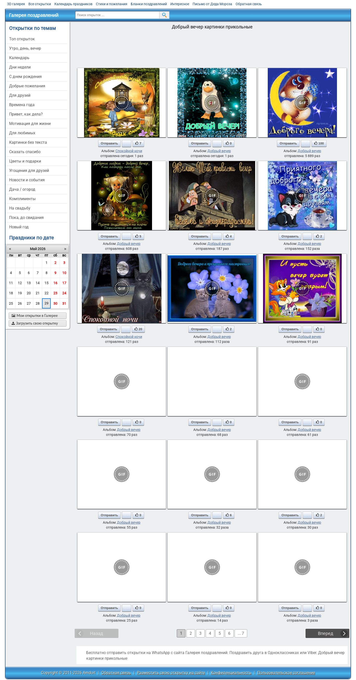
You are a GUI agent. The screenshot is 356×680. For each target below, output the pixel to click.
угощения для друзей (29, 170)
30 (55, 303)
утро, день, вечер (25, 48)
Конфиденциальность (231, 672)
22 (46, 293)
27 (29, 303)
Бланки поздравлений (149, 4)
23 (55, 293)
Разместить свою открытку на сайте (171, 672)
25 (11, 303)
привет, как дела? (26, 114)
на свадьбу (19, 208)
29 (46, 303)
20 (29, 293)
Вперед (325, 633)
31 (64, 303)
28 (38, 303)
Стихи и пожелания (111, 4)
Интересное (179, 4)
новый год (19, 227)
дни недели (20, 67)
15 (46, 283)
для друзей (19, 95)
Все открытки (39, 4)
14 (38, 283)
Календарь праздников (73, 4)
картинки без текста (28, 142)
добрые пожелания (27, 86)
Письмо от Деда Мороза (212, 4)
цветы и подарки (25, 161)
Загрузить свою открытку (35, 323)
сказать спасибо (25, 151)
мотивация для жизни (30, 123)
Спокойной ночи (128, 151)
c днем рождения (25, 76)
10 (64, 273)
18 (11, 293)
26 (20, 303)
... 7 (241, 633)
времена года (22, 104)
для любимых (22, 133)
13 (29, 283)
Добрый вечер (219, 151)
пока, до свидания (26, 217)
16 (55, 283)
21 (38, 293)
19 (20, 293)
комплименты (22, 198)
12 (20, 283)
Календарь (19, 57)
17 (64, 283)
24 (64, 293)
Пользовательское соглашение (286, 672)
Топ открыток (22, 39)
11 (11, 283)
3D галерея (16, 4)
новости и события (27, 180)
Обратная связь (249, 4)
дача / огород (22, 189)
